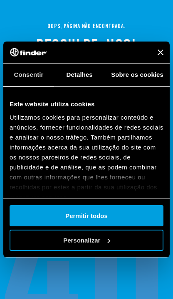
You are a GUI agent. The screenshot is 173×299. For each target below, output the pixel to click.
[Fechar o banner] (160, 52)
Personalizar (86, 240)
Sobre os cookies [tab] (137, 74)
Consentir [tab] (29, 74)
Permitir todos (86, 215)
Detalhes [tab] (79, 74)
